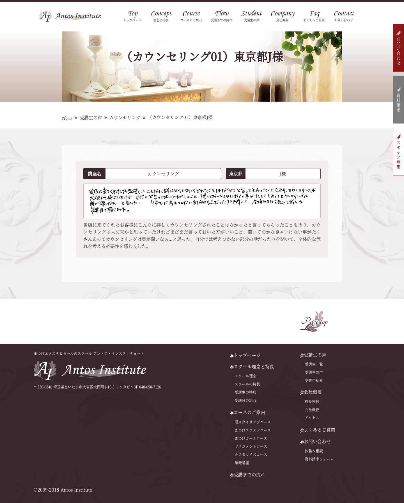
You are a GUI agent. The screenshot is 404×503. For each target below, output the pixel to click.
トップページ (245, 355)
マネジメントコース (251, 446)
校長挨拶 (312, 401)
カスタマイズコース (251, 454)
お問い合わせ (398, 51)
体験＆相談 (314, 451)
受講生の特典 (245, 392)
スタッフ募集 (398, 155)
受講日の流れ (245, 400)
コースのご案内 (247, 412)
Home (67, 118)
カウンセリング (125, 117)
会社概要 (312, 409)
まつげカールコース (251, 438)
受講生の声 (91, 117)
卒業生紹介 (314, 380)
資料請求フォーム (319, 459)
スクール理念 (245, 376)
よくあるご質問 (317, 429)
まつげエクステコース (253, 430)
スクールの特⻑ (247, 384)
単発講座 (242, 463)
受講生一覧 (314, 364)
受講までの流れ (247, 474)
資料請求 (398, 103)
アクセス (312, 418)
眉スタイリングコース (253, 422)
